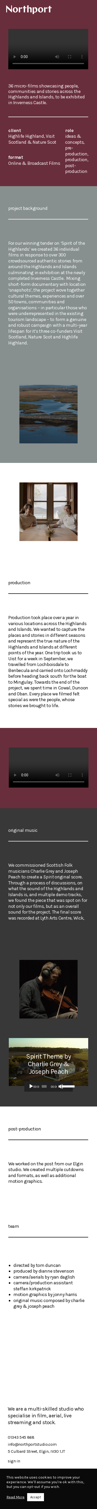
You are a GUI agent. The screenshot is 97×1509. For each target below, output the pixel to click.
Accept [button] (35, 1497)
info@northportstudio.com (32, 1444)
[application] (48, 1086)
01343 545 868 (21, 1437)
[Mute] (60, 1086)
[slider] (44, 1086)
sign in (14, 1460)
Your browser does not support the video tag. (48, 49)
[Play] (31, 1086)
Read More (15, 1497)
